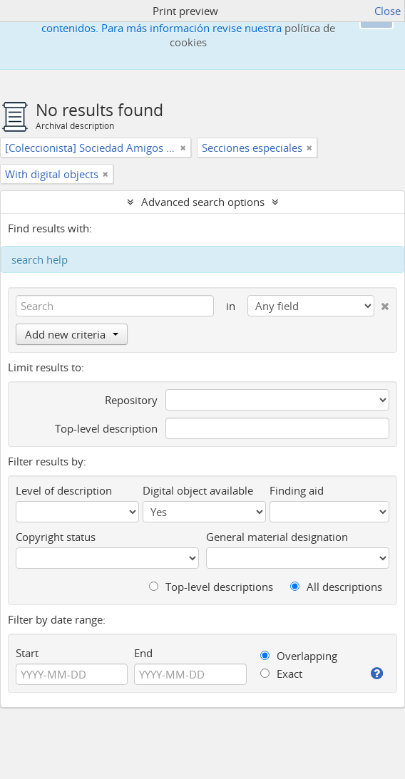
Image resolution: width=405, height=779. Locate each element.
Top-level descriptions (211, 586)
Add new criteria (71, 334)
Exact (281, 673)
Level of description (64, 490)
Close (387, 11)
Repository (131, 400)
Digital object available (198, 490)
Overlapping (298, 656)
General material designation (277, 537)
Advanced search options (203, 202)
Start (27, 653)
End (143, 653)
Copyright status (56, 537)
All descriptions (336, 586)
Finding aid (297, 490)
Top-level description (106, 428)
